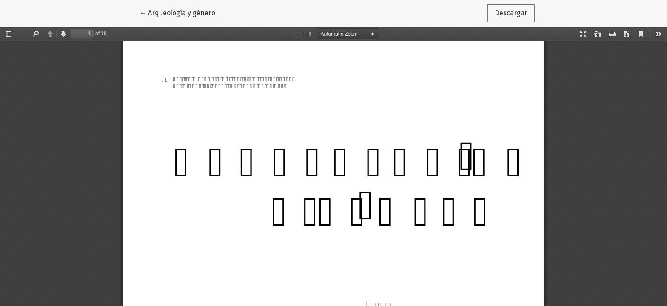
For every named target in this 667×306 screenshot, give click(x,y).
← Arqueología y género (181, 12)
